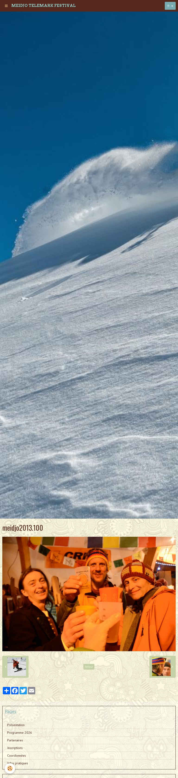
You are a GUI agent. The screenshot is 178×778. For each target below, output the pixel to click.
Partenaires (15, 740)
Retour (89, 666)
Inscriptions (15, 748)
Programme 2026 (19, 732)
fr (168, 6)
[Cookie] (10, 768)
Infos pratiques (17, 763)
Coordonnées (16, 755)
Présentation (16, 725)
